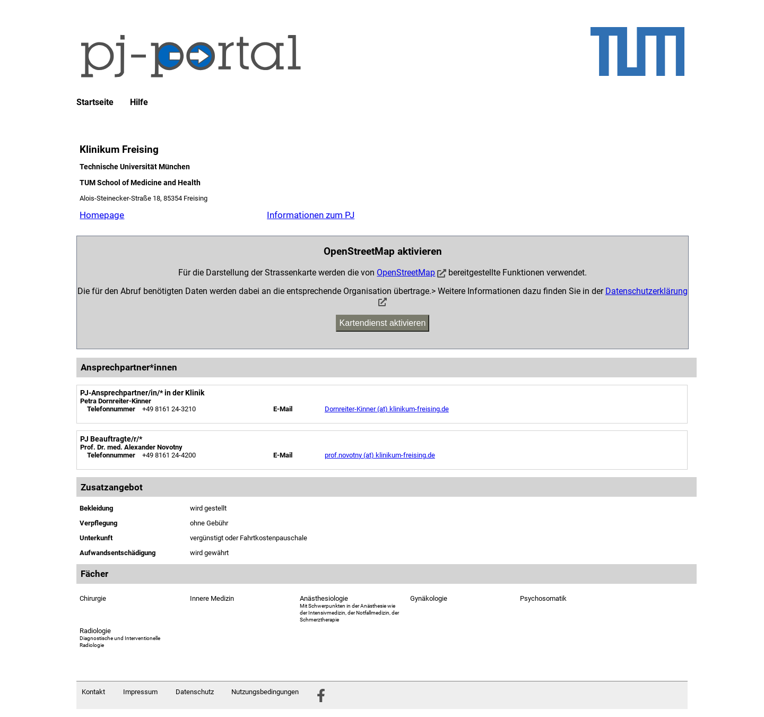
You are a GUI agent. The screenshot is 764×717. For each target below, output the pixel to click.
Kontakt (93, 692)
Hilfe (139, 102)
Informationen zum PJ (310, 215)
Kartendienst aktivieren (383, 322)
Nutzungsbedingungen (265, 692)
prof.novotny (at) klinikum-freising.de (380, 455)
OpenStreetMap (406, 272)
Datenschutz (195, 692)
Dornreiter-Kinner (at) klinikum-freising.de (387, 409)
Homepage (102, 215)
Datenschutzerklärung (646, 291)
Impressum (140, 692)
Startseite (95, 102)
